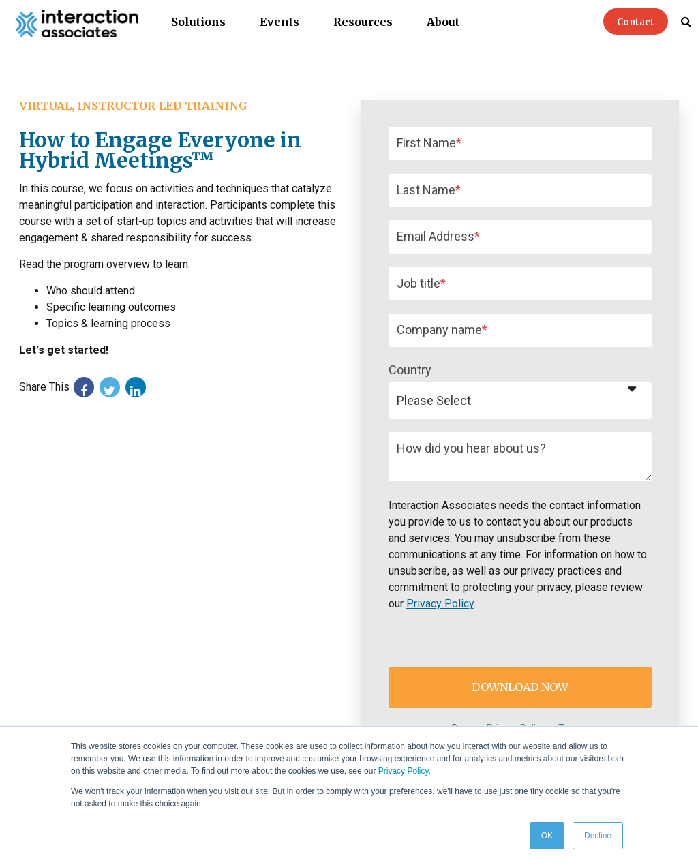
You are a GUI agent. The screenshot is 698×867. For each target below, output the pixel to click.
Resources (363, 22)
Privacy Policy (403, 771)
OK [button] (547, 835)
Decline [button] (597, 835)
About (443, 22)
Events (279, 22)
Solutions (198, 22)
